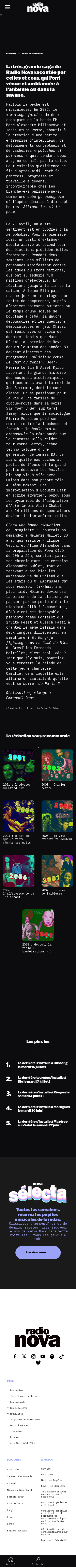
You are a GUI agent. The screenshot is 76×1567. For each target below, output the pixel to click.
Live (9, 1516)
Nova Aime (13, 1469)
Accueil (10, 1561)
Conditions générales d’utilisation (54, 1503)
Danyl (10, 1510)
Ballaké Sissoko (17, 1530)
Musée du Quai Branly (20, 1489)
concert (11, 1483)
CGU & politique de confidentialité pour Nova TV (54, 1532)
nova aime (16, 1431)
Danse (10, 1523)
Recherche (38, 1561)
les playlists (18, 1408)
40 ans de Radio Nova (19, 708)
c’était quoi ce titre (23, 1396)
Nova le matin (15, 1503)
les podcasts (18, 1402)
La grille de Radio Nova (25, 1419)
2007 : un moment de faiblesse (55, 892)
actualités (16, 1414)
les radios (16, 1390)
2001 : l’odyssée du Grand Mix (17, 786)
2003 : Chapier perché (54, 786)
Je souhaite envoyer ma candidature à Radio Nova (53, 1494)
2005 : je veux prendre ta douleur (57, 837)
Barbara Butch (15, 1496)
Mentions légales (51, 1480)
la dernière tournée (19, 1476)
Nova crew (47, 1474)
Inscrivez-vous (36, 1252)
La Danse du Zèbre (48, 708)
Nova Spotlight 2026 (22, 1443)
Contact (45, 1469)
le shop (14, 1437)
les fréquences (19, 1425)
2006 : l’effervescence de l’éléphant (18, 893)
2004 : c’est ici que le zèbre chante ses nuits (17, 839)
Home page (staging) (53, 1540)
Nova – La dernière (53, 1486)
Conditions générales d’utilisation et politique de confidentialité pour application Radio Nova (54, 1517)
